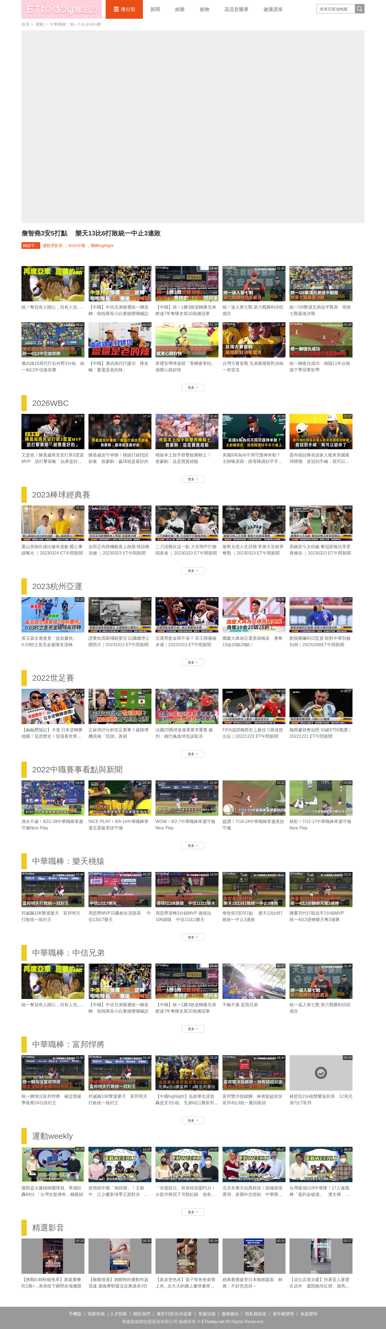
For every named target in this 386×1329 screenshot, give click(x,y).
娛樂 (180, 9)
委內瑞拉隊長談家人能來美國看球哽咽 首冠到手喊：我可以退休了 (320, 461)
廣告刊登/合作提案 (174, 1314)
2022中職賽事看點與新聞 (77, 769)
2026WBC (50, 403)
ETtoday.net (213, 1321)
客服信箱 (207, 1314)
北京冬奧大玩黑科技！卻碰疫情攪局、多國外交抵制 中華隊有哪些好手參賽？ (252, 1194)
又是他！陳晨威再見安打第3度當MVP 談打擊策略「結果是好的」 (52, 461)
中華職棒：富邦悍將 (68, 1044)
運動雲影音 (53, 245)
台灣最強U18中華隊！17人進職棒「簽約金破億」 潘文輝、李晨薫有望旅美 (320, 1194)
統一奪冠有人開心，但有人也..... (52, 307)
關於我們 (141, 1314)
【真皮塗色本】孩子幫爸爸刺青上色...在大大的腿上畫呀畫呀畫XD (185, 1286)
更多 (193, 388)
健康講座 (273, 9)
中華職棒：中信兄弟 (68, 952)
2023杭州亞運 (57, 586)
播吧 (61, 9)
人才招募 (118, 1314)
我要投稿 (96, 1314)
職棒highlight (102, 245)
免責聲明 (308, 1314)
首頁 (25, 24)
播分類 (128, 9)
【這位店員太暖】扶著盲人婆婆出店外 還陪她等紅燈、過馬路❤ (320, 1286)
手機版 (75, 1314)
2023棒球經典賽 (61, 494)
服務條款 (230, 1314)
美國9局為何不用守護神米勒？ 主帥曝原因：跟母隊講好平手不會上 (253, 461)
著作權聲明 (283, 1314)
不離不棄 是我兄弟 (240, 1004)
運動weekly (52, 1136)
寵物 (204, 9)
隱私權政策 (255, 1314)
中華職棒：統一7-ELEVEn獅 (75, 24)
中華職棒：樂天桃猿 (68, 861)
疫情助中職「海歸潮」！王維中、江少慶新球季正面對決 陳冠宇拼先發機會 (118, 1194)
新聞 (155, 9)
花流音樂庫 (236, 9)
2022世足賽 (53, 677)
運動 (40, 24)
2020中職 (76, 245)
